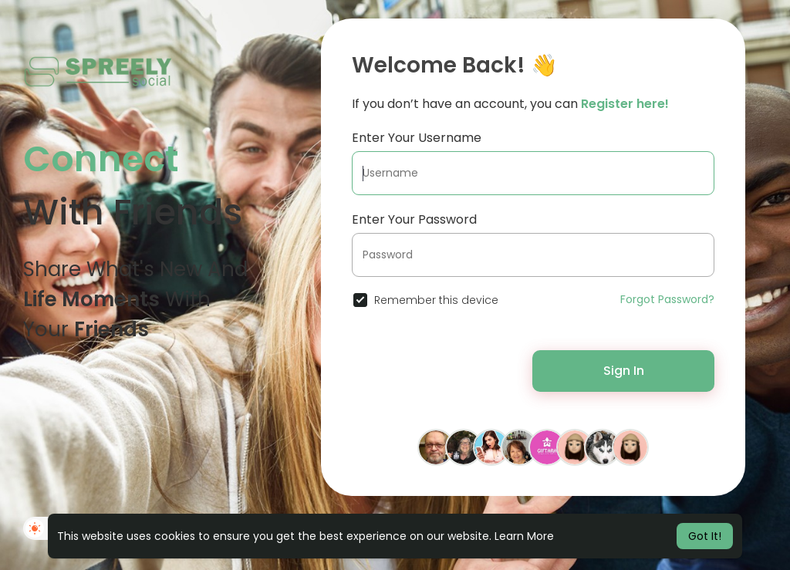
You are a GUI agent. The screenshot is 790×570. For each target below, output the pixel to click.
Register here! (625, 104)
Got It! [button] (704, 536)
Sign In (623, 370)
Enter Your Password (414, 219)
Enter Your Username (416, 138)
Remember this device (436, 300)
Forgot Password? (667, 299)
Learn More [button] (524, 536)
